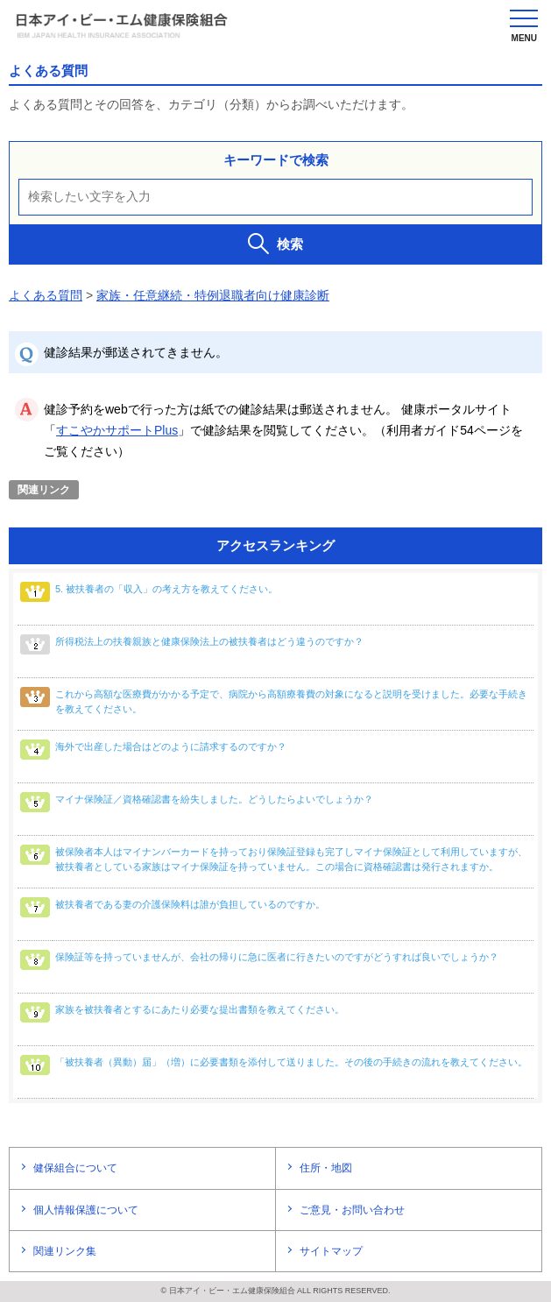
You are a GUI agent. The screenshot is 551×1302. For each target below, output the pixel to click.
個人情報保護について (85, 1210)
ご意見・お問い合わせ (352, 1210)
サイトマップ (331, 1251)
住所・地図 (326, 1168)
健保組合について (75, 1168)
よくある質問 (45, 295)
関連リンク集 (64, 1251)
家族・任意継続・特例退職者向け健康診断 (212, 295)
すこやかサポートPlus (117, 430)
